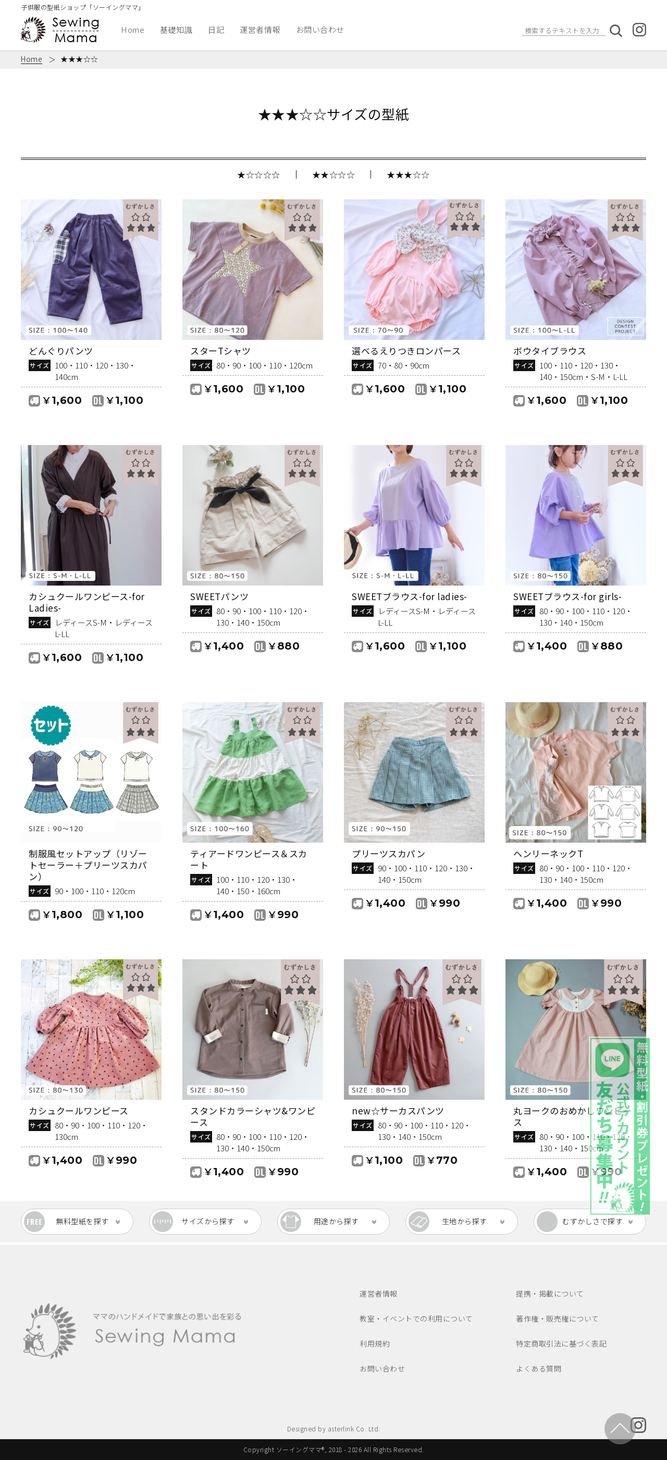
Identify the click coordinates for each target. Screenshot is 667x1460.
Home (132, 29)
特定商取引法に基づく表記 (561, 1343)
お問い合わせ (320, 29)
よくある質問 (538, 1368)
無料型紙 (82, 1221)
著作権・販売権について (557, 1318)
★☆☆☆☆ (258, 174)
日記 (216, 29)
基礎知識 (176, 29)
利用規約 (375, 1343)
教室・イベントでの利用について (416, 1318)
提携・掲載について (550, 1293)
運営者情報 (260, 29)
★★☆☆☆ (333, 174)
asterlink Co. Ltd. (354, 1428)
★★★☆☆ (408, 174)
